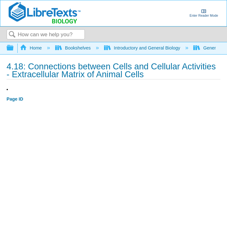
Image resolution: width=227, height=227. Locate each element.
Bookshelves (73, 47)
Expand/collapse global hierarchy (14, 48)
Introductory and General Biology (143, 47)
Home (31, 47)
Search (12, 35)
